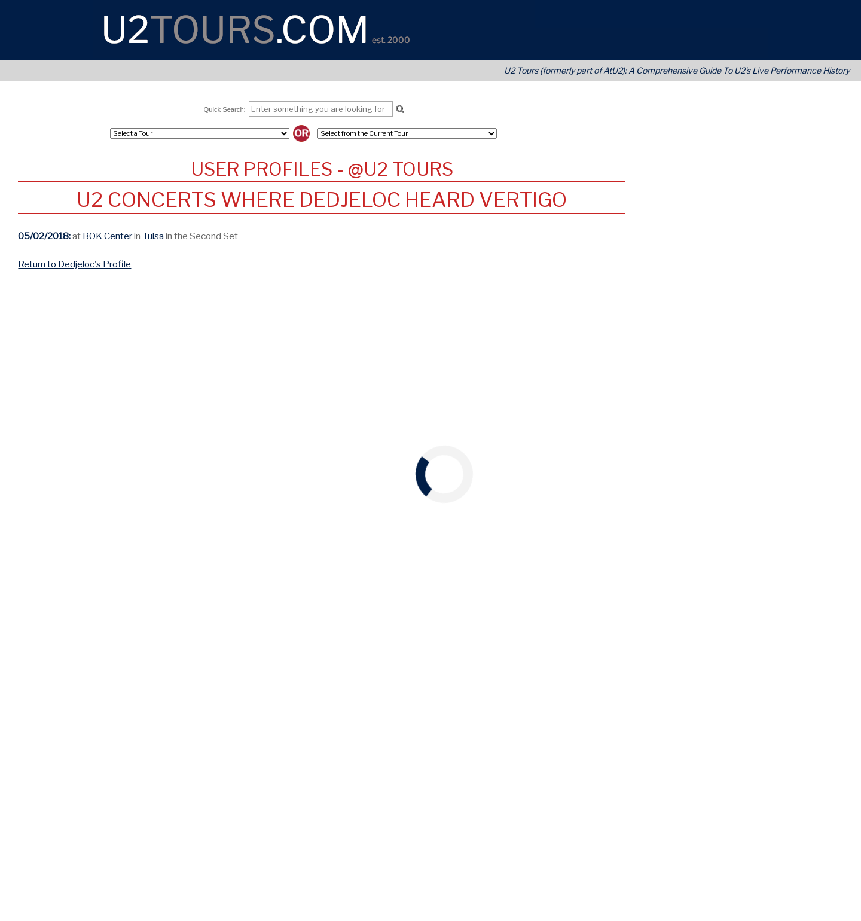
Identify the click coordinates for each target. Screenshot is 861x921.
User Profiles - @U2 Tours (322, 169)
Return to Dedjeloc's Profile (74, 264)
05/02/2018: (45, 236)
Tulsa (153, 236)
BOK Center (107, 236)
